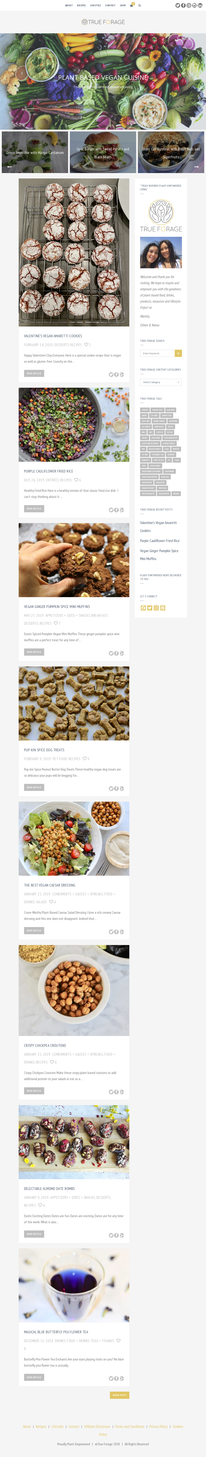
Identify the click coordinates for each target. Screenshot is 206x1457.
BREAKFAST (99, 615)
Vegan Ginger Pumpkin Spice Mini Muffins (57, 606)
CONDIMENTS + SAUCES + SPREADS (77, 893)
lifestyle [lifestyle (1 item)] (159, 432)
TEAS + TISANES (102, 1340)
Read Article (34, 373)
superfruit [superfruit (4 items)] (145, 460)
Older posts (120, 1395)
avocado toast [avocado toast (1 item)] (157, 410)
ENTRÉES (52, 479)
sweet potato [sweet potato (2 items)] (158, 460)
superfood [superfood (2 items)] (171, 455)
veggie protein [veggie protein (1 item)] (164, 494)
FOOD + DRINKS (78, 1340)
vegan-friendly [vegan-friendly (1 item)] (155, 466)
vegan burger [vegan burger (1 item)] (169, 471)
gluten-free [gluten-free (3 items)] (173, 421)
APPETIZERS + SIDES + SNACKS (67, 615)
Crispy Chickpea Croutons (45, 1045)
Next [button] (196, 167)
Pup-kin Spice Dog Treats (44, 749)
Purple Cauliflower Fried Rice (48, 471)
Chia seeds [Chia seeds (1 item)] (154, 416)
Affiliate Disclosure (97, 1426)
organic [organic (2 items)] (144, 438)
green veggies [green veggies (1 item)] (159, 427)
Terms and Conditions (129, 1426)
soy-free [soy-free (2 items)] (145, 455)
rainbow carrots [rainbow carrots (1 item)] (169, 443)
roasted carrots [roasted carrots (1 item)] (155, 449)
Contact (110, 5)
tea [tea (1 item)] (169, 460)
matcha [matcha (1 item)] (169, 432)
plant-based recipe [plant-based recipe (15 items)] (170, 438)
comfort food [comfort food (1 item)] (166, 416)
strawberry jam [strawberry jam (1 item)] (157, 455)
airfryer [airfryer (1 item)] (145, 410)
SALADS (41, 901)
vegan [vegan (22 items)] (144, 466)
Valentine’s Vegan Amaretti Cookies (53, 335)
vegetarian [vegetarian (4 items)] (162, 488)
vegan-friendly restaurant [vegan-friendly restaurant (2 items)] (151, 471)
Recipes (81, 5)
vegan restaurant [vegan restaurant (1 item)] (148, 488)
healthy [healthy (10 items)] (170, 427)
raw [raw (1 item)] (143, 449)
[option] (35, 152)
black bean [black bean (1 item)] (170, 410)
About (69, 5)
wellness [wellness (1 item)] (176, 494)
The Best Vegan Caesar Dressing (49, 885)
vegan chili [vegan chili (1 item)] (165, 477)
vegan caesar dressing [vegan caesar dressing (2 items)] (149, 477)
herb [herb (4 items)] (143, 432)
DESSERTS (61, 344)
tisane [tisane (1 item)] (177, 460)
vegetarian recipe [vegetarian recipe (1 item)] (148, 494)
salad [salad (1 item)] (167, 449)
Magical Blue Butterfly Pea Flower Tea (56, 1331)
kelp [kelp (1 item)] (150, 432)
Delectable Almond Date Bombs (49, 1188)
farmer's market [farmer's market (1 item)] (159, 421)
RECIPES (76, 344)
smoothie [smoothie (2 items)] (176, 449)
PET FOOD (60, 758)
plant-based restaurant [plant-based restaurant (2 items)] (150, 443)
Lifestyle (95, 5)
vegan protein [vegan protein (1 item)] (147, 483)
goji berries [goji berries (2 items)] (146, 427)
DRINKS (60, 1340)
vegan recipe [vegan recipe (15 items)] (160, 483)
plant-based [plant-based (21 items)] (156, 438)
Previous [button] (9, 167)
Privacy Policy (158, 1426)
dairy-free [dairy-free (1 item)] (145, 421)
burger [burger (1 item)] (144, 416)
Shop (123, 5)
